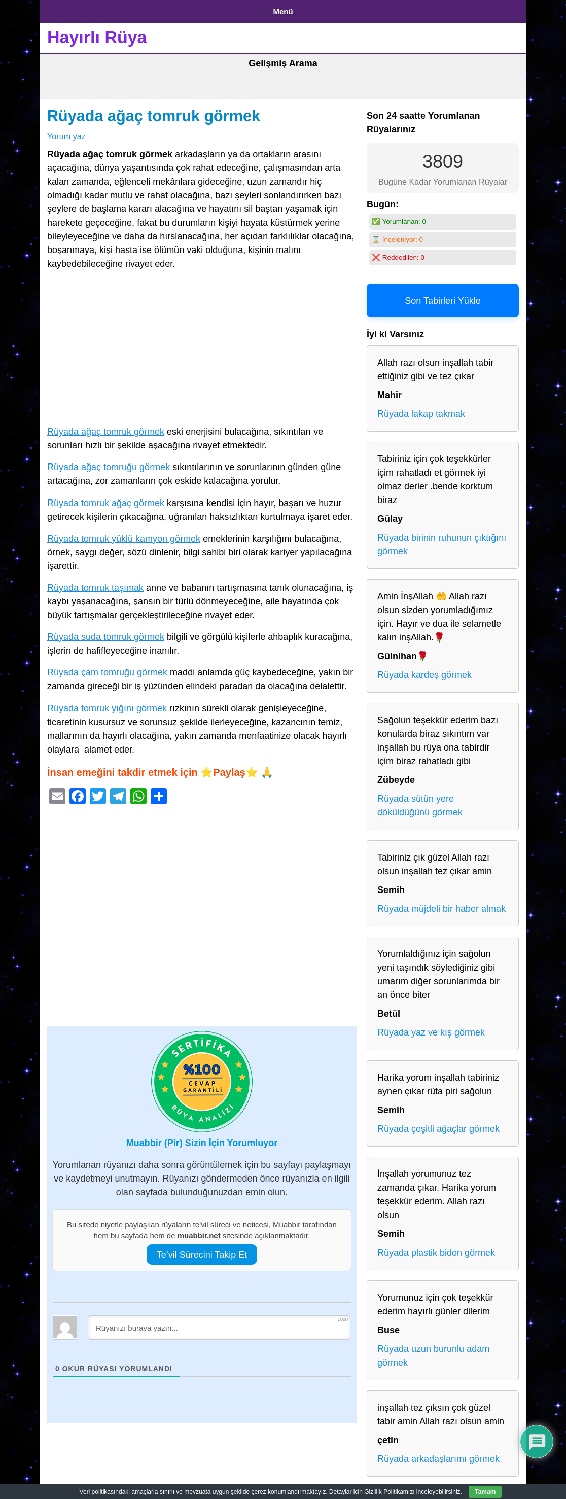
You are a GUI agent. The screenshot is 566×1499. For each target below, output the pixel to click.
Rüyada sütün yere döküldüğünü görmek (420, 802)
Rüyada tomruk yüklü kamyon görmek (123, 534)
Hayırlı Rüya (97, 33)
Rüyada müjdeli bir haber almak (441, 905)
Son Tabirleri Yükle (442, 297)
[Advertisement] (202, 346)
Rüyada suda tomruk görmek (105, 633)
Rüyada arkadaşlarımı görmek (438, 1455)
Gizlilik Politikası (126, 9)
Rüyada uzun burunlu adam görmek (433, 1352)
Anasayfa (65, 9)
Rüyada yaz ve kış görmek (431, 1029)
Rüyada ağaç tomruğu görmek (108, 463)
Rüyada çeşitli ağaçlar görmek (438, 1125)
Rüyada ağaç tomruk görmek (153, 112)
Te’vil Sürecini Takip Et (202, 1250)
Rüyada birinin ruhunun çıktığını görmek (441, 541)
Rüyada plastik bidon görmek (436, 1249)
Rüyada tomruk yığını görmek (107, 704)
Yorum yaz (66, 132)
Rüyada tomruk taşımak (95, 584)
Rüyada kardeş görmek (424, 671)
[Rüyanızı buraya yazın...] (219, 1323)
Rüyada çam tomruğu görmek (107, 669)
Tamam (485, 1491)
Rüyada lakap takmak (421, 410)
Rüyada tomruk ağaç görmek (105, 499)
